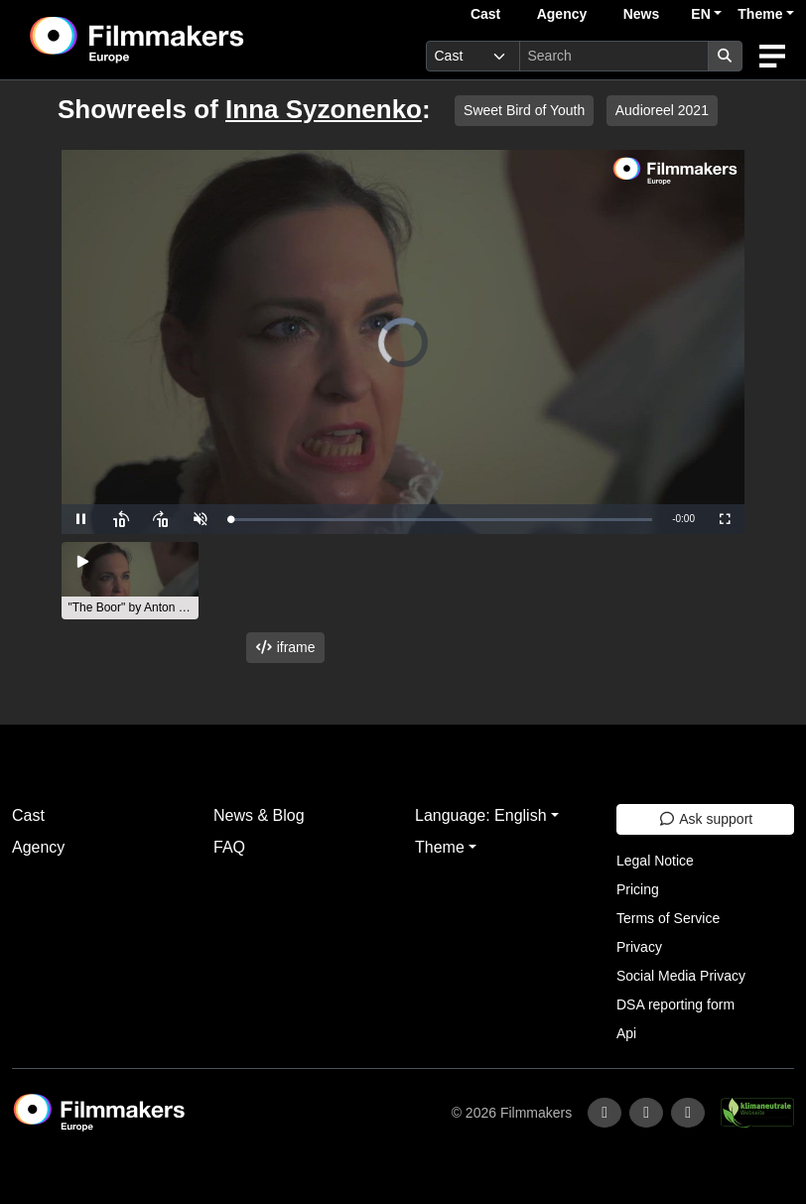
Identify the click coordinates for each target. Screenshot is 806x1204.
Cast (485, 14)
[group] (130, 580)
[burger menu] (772, 56)
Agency (562, 14)
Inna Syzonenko (323, 109)
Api (626, 1033)
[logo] (185, 39)
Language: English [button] (481, 815)
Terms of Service (668, 918)
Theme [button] (760, 14)
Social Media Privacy (680, 976)
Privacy (639, 947)
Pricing (637, 889)
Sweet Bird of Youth (524, 110)
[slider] (441, 519)
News (641, 14)
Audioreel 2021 (662, 110)
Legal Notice (655, 861)
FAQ (229, 847)
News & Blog (259, 815)
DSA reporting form (675, 1004)
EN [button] (700, 14)
